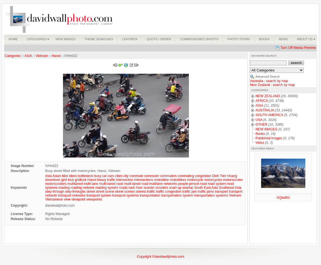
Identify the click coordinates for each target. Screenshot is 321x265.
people (183, 184)
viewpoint (78, 199)
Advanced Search (268, 76)
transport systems (125, 195)
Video (260, 143)
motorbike (161, 180)
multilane (156, 184)
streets (141, 192)
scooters (162, 188)
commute (136, 176)
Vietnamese (54, 199)
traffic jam (189, 192)
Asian (57, 176)
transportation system (177, 195)
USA (259, 120)
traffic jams (206, 192)
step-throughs (75, 192)
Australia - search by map (269, 81)
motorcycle (195, 180)
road (203, 184)
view (67, 199)
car (104, 176)
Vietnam (42, 56)
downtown (52, 180)
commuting (185, 176)
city (125, 176)
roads (123, 188)
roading (64, 188)
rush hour (135, 188)
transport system (98, 195)
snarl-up (175, 188)
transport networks (72, 195)
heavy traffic (106, 180)
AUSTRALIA (265, 110)
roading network (82, 188)
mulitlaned (75, 184)
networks (170, 184)
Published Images (269, 138)
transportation (150, 195)
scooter (149, 188)
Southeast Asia (230, 188)
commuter (151, 176)
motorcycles (213, 180)
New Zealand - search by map (272, 85)
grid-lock (67, 180)
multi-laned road (136, 184)
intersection (124, 180)
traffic (151, 192)
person (194, 184)
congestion (203, 176)
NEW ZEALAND (268, 96)
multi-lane (91, 184)
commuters (168, 176)
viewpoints (94, 199)
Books (260, 134)
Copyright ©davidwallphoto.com (160, 257)
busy (97, 176)
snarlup (187, 188)
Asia (48, 176)
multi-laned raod (111, 184)
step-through (54, 192)
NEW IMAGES (266, 129)
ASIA (28, 56)
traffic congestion (169, 192)
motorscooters (55, 184)
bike (65, 176)
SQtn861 (283, 198)
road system (217, 184)
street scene (105, 192)
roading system (106, 188)
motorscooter (233, 180)
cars (110, 176)
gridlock (80, 180)
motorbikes (178, 180)
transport (221, 192)
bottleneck (85, 176)
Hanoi (57, 56)
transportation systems (211, 195)
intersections (143, 180)
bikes (73, 176)
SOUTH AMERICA (269, 115)
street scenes (125, 192)
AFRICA (262, 101)
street (90, 192)
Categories (12, 56)
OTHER (261, 124)
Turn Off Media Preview (297, 48)
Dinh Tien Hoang (224, 176)
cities (118, 176)
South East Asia (206, 188)
